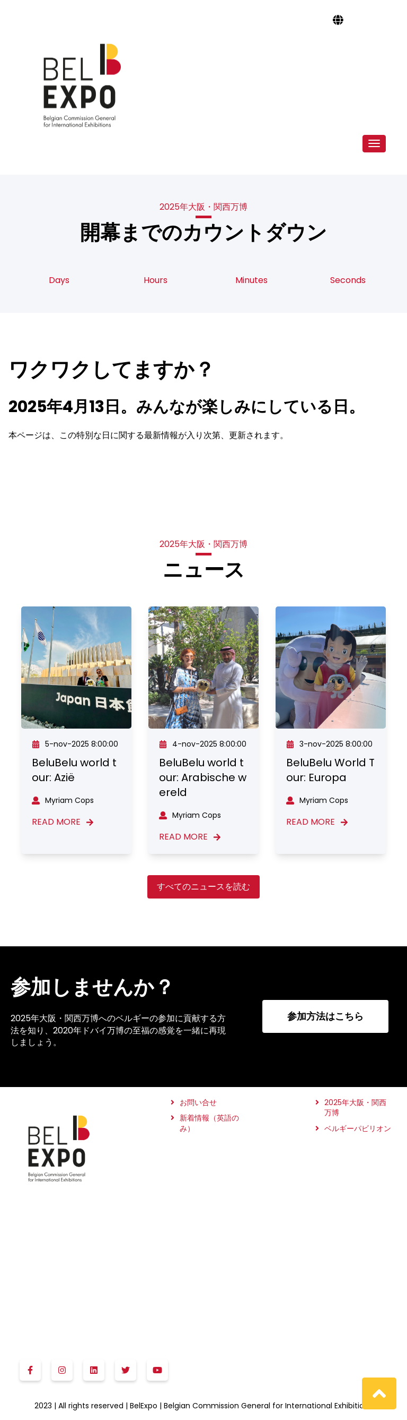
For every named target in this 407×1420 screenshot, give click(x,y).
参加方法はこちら (325, 1016)
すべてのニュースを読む (204, 886)
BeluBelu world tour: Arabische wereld (202, 777)
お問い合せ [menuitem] (198, 1103)
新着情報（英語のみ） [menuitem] (209, 1123)
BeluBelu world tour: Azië (74, 770)
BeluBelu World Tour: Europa (330, 770)
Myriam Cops (63, 800)
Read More (63, 822)
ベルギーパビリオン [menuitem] (357, 1129)
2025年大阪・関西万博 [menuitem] (355, 1108)
